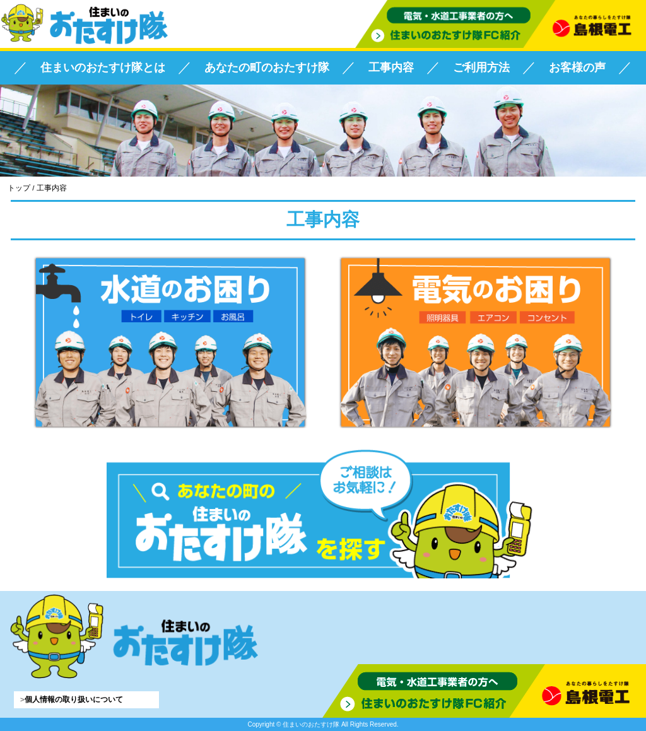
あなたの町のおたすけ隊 (266, 67)
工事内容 (391, 67)
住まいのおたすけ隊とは (102, 67)
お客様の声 (577, 67)
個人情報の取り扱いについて (74, 699)
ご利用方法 (481, 67)
